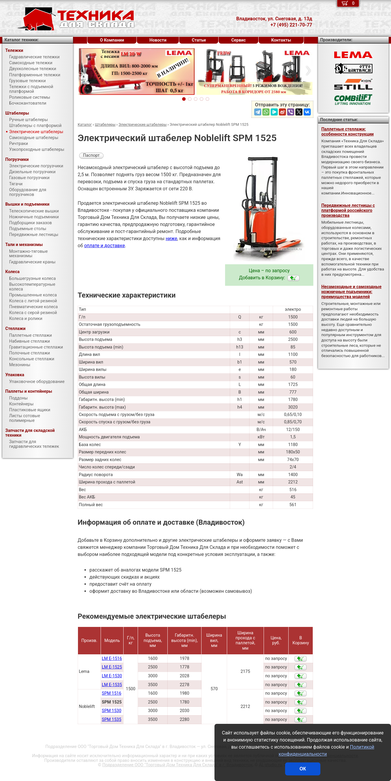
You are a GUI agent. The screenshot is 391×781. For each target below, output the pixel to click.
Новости (158, 40)
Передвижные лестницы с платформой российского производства (348, 210)
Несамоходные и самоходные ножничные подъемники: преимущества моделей (351, 292)
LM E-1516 (112, 658)
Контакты (281, 40)
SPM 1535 (111, 719)
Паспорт (91, 155)
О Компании (112, 40)
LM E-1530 (112, 675)
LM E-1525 (112, 667)
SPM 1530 (111, 710)
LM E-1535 (112, 684)
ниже (171, 238)
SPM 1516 (111, 693)
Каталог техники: (21, 39)
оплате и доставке (104, 245)
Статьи (199, 40)
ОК (303, 768)
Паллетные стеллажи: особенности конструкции (347, 132)
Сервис (238, 40)
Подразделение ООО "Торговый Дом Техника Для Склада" (177, 764)
